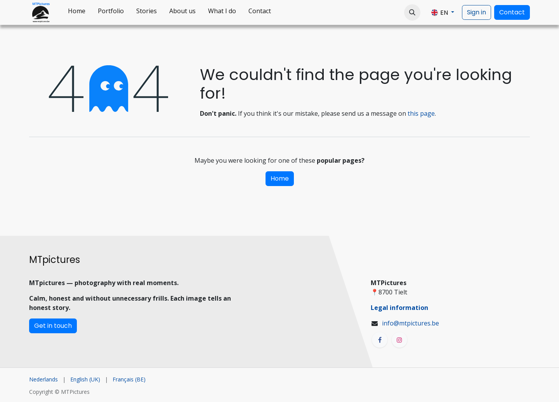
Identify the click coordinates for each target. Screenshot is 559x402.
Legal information (399, 307)
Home (280, 178)
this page (421, 113)
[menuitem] (77, 12)
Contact (512, 12)
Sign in (476, 12)
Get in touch (53, 325)
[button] (412, 12)
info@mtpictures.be (410, 323)
